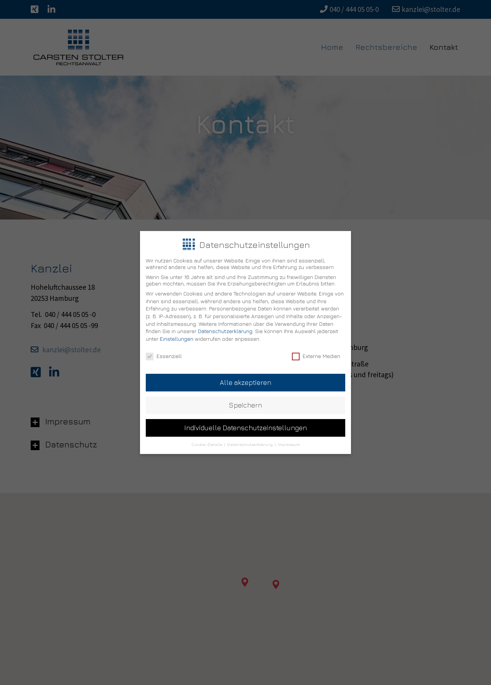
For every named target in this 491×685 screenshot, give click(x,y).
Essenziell (164, 349)
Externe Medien (316, 349)
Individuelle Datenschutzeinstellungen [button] (245, 421)
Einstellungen (176, 332)
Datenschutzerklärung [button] (250, 438)
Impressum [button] (289, 438)
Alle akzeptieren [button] (245, 376)
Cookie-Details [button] (207, 438)
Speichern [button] (245, 398)
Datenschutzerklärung (225, 324)
